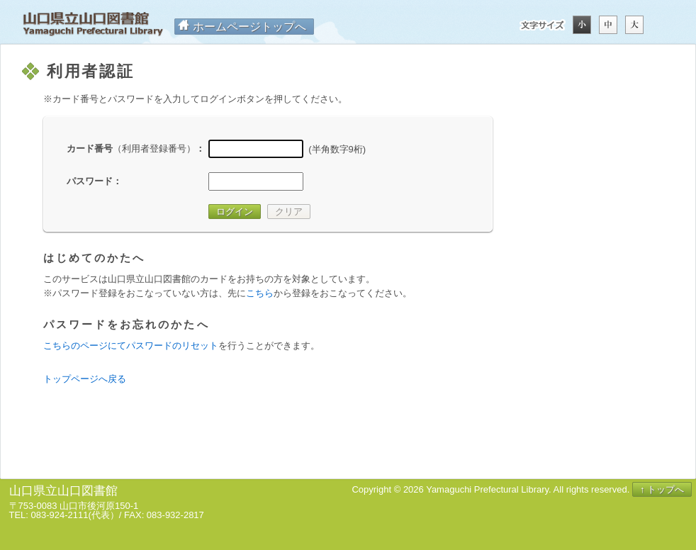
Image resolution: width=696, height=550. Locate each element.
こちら (260, 293)
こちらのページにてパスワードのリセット (130, 345)
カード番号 (131, 148)
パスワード (90, 181)
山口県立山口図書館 (93, 24)
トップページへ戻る (84, 379)
